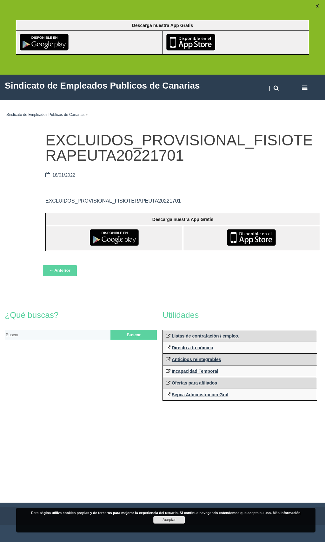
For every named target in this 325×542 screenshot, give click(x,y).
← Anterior (59, 270)
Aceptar (169, 520)
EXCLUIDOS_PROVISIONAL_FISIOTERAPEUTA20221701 (113, 201)
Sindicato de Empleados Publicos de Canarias (45, 114)
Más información (286, 513)
